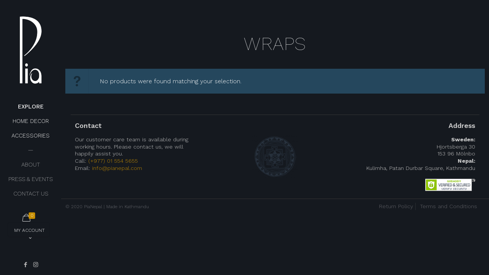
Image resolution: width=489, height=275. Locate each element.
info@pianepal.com (117, 168)
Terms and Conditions (448, 206)
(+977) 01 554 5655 (113, 161)
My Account (29, 232)
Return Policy (396, 206)
